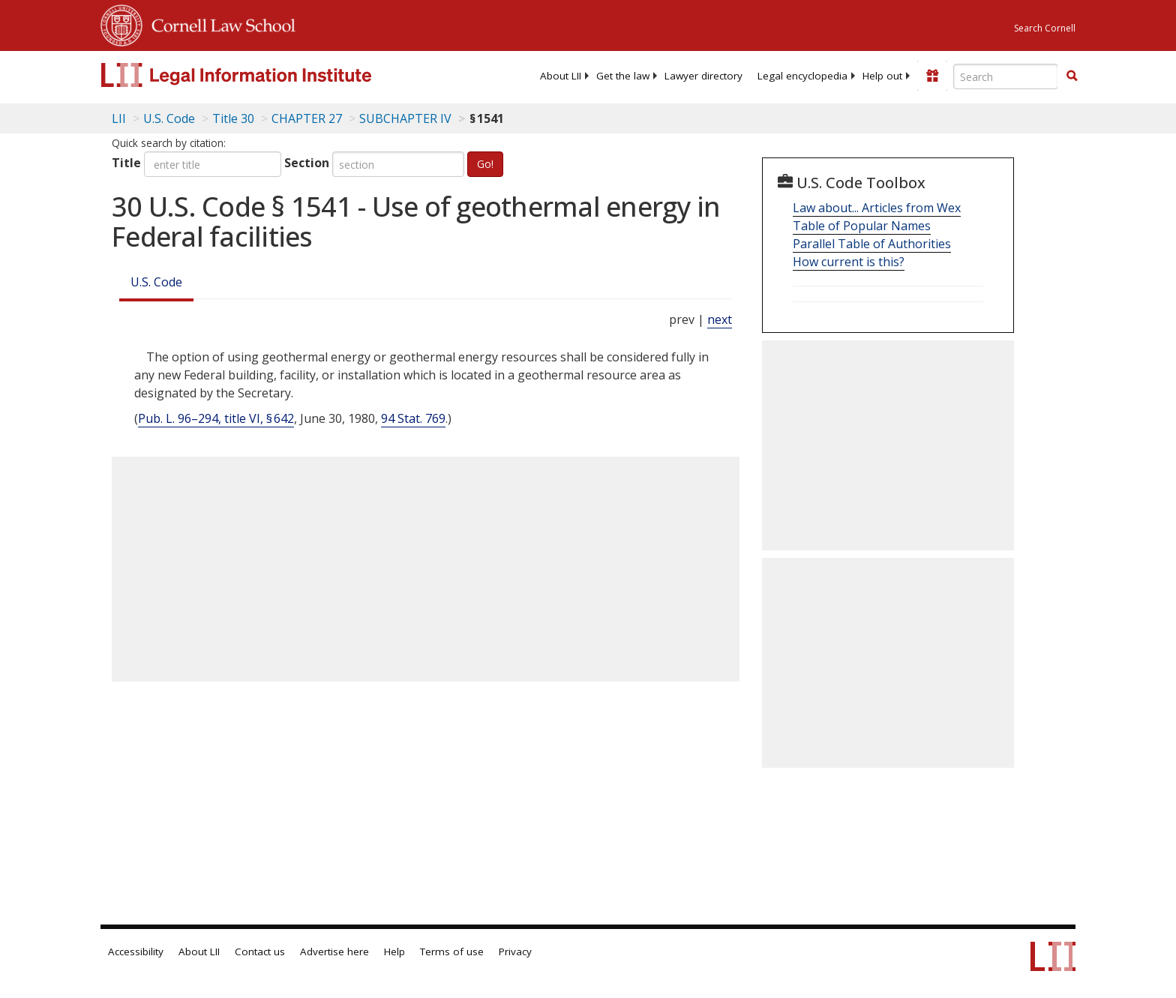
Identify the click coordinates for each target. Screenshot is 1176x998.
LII (119, 118)
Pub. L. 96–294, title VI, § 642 (216, 418)
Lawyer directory (703, 75)
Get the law (623, 75)
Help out (882, 75)
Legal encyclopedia (803, 75)
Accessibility (136, 951)
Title (126, 162)
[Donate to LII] (932, 76)
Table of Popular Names (862, 225)
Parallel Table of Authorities (872, 243)
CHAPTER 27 (307, 118)
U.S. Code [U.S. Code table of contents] (169, 118)
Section (306, 162)
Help (394, 951)
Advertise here (334, 951)
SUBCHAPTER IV (405, 118)
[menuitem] (560, 75)
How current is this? (848, 261)
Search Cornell (1045, 28)
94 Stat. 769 (413, 418)
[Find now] (1072, 76)
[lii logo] (269, 75)
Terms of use (452, 951)
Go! (485, 164)
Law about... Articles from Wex (877, 207)
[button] (1071, 75)
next (719, 319)
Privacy (515, 951)
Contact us (260, 951)
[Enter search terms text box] (1005, 76)
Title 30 (233, 118)
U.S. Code (156, 282)
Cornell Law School (219, 23)
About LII (560, 75)
